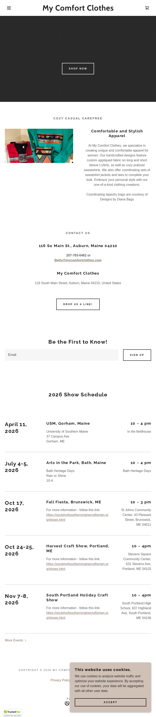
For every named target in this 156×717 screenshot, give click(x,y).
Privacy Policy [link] (61, 651)
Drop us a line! (78, 304)
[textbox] (61, 355)
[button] (8, 8)
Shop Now (78, 68)
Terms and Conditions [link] (89, 651)
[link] (78, 9)
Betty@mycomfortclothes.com (78, 260)
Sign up (137, 355)
